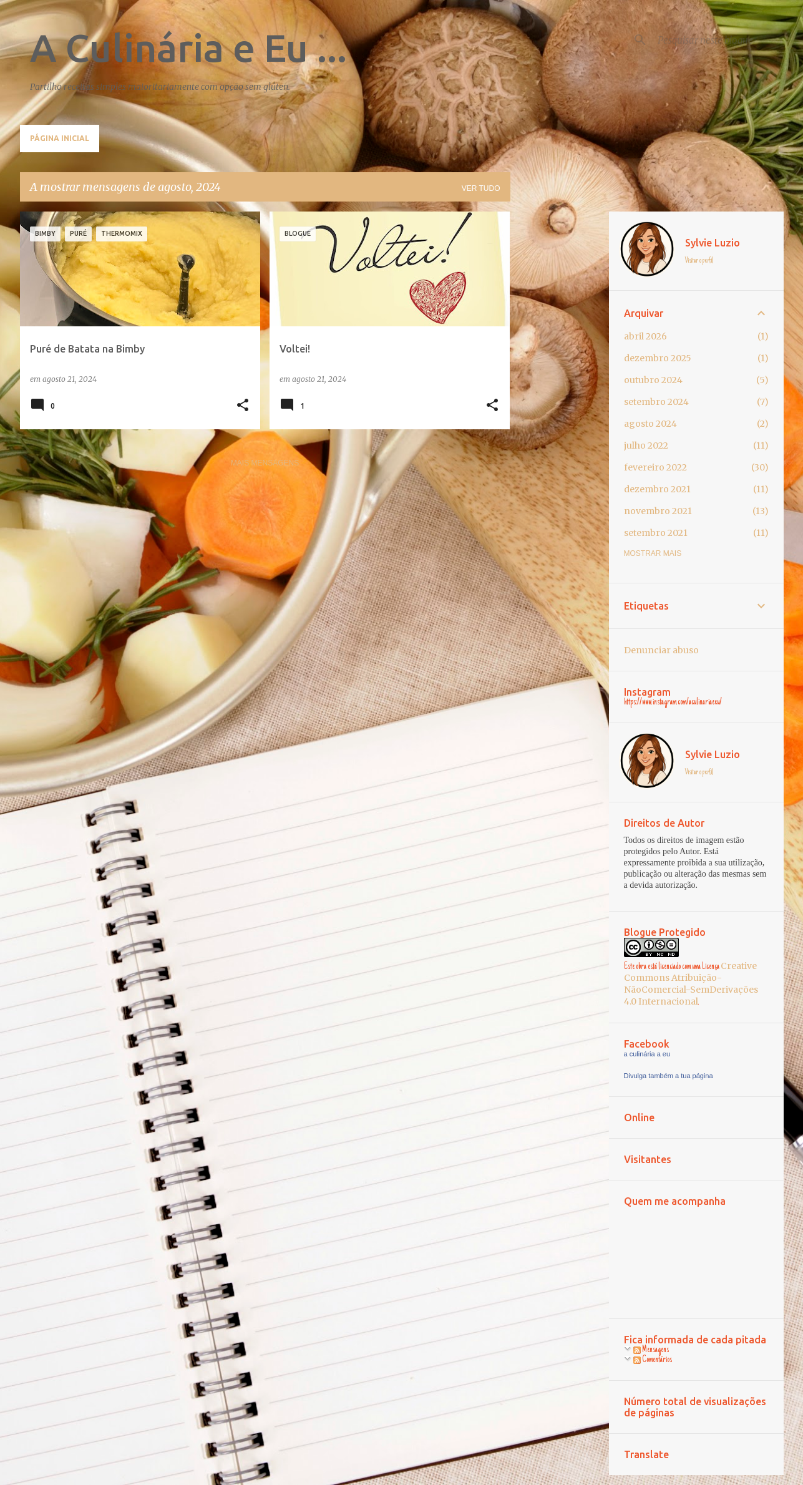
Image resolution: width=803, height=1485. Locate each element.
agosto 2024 (650, 423)
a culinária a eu (647, 1054)
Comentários (652, 1360)
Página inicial (59, 138)
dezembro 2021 (657, 489)
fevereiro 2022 (655, 467)
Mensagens (651, 1350)
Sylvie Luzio (712, 242)
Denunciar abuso (661, 650)
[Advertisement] (560, 399)
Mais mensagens (265, 463)
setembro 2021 (656, 532)
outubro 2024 (653, 380)
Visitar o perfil (699, 260)
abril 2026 (645, 336)
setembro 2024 (656, 401)
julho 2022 (646, 445)
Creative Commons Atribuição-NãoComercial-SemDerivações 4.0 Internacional (691, 983)
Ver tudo (481, 188)
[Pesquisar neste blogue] (718, 40)
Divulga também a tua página (668, 1075)
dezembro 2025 (657, 358)
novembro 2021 (658, 511)
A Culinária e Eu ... (188, 47)
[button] (242, 405)
